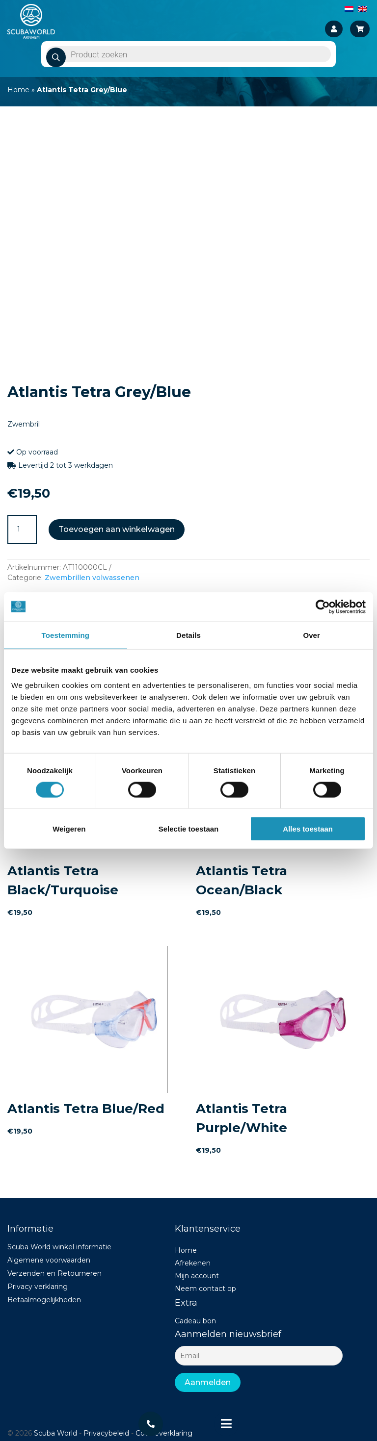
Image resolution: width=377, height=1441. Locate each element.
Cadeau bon (195, 1320)
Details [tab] (188, 635)
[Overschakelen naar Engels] (363, 8)
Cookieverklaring (163, 1433)
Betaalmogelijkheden (44, 1299)
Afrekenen (193, 1263)
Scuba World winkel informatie (59, 1246)
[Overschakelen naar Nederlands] (349, 8)
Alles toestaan (308, 829)
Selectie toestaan (189, 829)
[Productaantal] (22, 529)
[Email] (258, 1355)
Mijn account (197, 1275)
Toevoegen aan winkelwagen (116, 529)
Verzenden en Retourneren (54, 1273)
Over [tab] (311, 635)
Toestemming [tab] (66, 635)
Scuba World (55, 1433)
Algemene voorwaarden (48, 1260)
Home (18, 89)
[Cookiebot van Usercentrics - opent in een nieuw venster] (323, 606)
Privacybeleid (106, 1433)
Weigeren (69, 829)
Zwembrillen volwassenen (92, 577)
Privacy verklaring (37, 1286)
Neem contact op (205, 1288)
